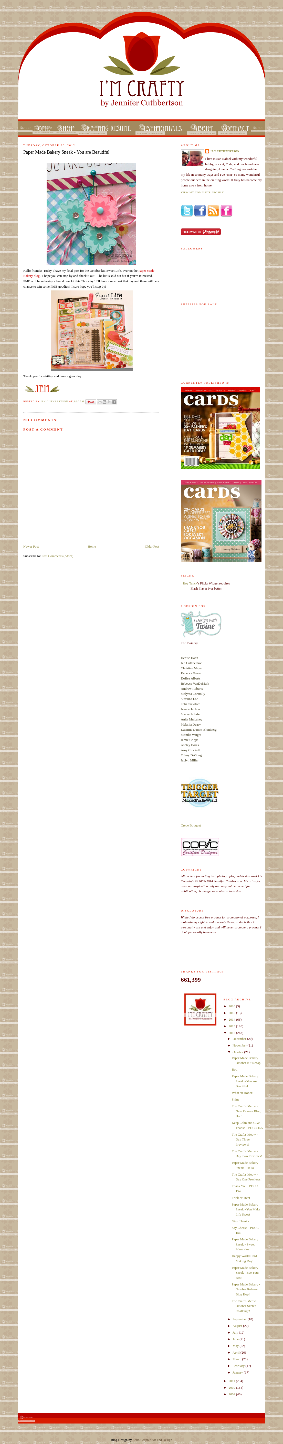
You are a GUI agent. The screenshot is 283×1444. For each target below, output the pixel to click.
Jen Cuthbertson (54, 401)
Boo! (235, 1069)
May (236, 1346)
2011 (232, 1381)
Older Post (152, 546)
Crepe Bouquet (191, 825)
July (236, 1332)
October (238, 1052)
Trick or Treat (241, 1198)
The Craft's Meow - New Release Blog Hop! (246, 1111)
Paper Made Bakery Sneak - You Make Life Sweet (246, 1209)
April (236, 1352)
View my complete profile (202, 192)
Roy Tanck (190, 583)
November (240, 1045)
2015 (232, 1013)
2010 (232, 1387)
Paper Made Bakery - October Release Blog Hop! (246, 1289)
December (240, 1039)
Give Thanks (240, 1221)
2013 (232, 1026)
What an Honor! (242, 1093)
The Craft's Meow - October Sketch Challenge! (245, 1306)
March (237, 1359)
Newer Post (31, 546)
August (238, 1326)
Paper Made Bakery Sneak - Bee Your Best (245, 1273)
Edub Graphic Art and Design (152, 1440)
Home (92, 546)
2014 (232, 1019)
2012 (232, 1033)
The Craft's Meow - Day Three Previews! (245, 1139)
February (239, 1366)
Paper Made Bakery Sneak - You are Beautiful (245, 1081)
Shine (235, 1099)
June (236, 1339)
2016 (232, 1006)
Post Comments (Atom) (58, 556)
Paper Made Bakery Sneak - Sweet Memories (245, 1244)
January (238, 1372)
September (240, 1319)
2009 (232, 1394)
